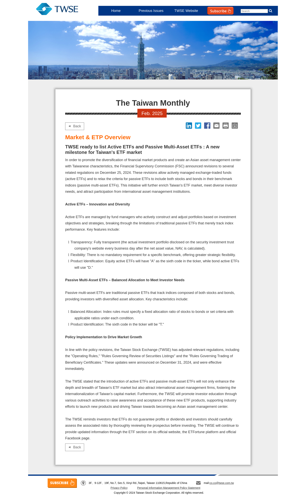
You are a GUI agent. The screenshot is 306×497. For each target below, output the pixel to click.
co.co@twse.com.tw (222, 483)
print (226, 125)
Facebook (207, 125)
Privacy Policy (119, 487)
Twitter (198, 125)
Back (77, 126)
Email (217, 125)
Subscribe (212, 19)
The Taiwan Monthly (61, 10)
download (235, 125)
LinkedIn (189, 125)
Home (116, 11)
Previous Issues (151, 11)
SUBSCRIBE (62, 483)
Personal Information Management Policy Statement (168, 487)
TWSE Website (186, 11)
